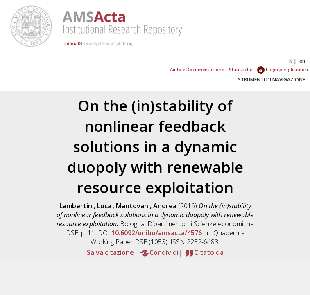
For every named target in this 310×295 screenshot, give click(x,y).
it (290, 60)
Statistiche (240, 69)
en (302, 60)
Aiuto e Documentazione (197, 69)
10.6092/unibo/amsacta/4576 (156, 232)
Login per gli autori (282, 69)
